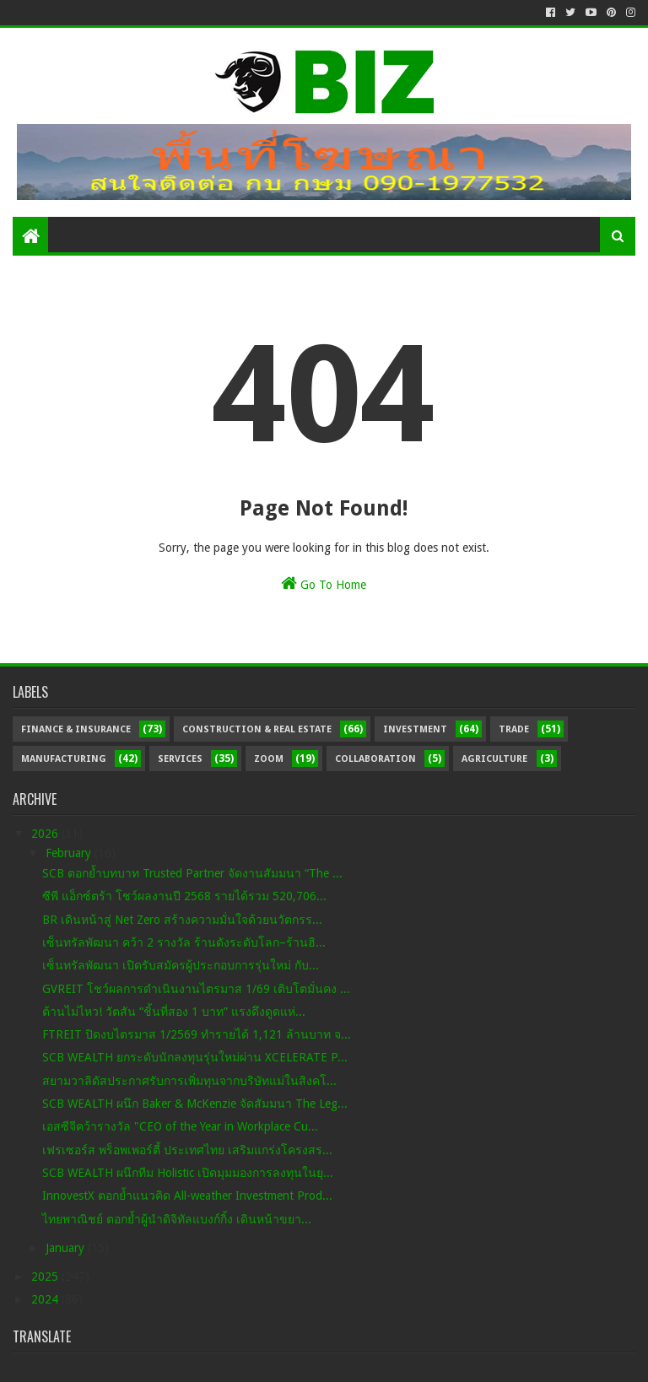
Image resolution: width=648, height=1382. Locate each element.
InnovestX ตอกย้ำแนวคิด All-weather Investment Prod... (187, 1195)
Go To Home (323, 583)
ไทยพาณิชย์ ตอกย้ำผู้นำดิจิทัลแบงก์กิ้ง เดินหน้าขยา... (176, 1219)
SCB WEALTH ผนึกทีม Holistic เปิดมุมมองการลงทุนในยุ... (187, 1173)
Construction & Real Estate (257, 729)
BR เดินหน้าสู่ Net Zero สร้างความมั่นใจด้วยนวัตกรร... (182, 919)
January (67, 1248)
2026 (46, 833)
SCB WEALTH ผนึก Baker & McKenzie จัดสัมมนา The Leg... (195, 1103)
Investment (415, 729)
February (70, 853)
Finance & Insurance (76, 729)
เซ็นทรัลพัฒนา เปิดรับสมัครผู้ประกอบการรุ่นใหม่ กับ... (180, 965)
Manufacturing (63, 758)
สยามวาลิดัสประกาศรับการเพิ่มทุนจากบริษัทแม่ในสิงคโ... (189, 1081)
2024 (46, 1299)
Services (180, 758)
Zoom (269, 758)
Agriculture (494, 758)
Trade (514, 729)
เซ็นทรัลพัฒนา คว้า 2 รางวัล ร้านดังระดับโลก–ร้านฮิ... (184, 942)
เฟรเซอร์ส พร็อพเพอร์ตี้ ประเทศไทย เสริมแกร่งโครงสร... (187, 1150)
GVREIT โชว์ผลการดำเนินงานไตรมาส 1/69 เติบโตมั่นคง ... (196, 989)
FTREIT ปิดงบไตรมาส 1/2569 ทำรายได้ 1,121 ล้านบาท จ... (196, 1034)
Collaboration (375, 758)
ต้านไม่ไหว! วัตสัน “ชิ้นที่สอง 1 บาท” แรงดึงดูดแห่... (173, 1011)
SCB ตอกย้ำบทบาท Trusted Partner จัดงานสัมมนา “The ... (192, 873)
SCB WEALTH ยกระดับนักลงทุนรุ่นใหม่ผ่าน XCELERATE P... (195, 1057)
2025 (46, 1276)
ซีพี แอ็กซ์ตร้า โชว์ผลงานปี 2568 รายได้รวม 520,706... (184, 896)
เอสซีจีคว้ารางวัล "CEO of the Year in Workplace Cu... (180, 1126)
